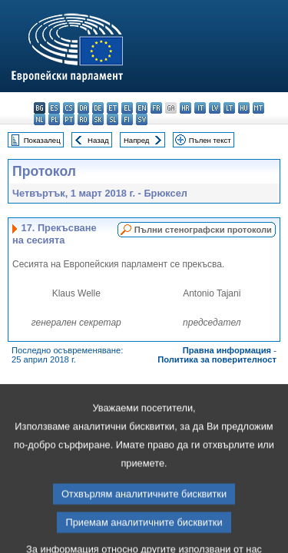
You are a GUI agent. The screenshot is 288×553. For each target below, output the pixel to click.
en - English (141, 108)
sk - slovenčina (98, 119)
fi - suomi (127, 119)
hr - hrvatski (185, 108)
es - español (54, 108)
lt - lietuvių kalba (229, 108)
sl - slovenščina (112, 119)
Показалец (42, 140)
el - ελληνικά (127, 108)
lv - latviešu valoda (214, 108)
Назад (98, 140)
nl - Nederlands (39, 119)
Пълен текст (210, 140)
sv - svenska (141, 119)
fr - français (156, 108)
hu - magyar (244, 108)
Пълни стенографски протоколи (203, 229)
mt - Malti (258, 108)
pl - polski (54, 119)
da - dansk (83, 108)
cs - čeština (68, 108)
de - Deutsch (98, 108)
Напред (137, 140)
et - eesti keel (112, 108)
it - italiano (200, 108)
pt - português (68, 119)
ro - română (83, 119)
